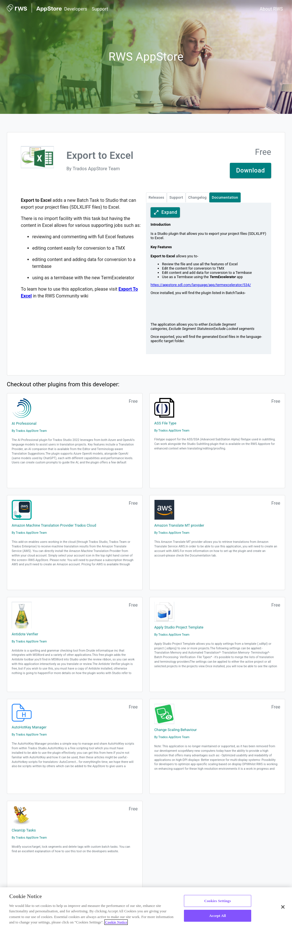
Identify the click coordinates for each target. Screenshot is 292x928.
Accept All (217, 915)
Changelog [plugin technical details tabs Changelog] (197, 197)
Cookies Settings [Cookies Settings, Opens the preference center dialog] (217, 901)
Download (250, 170)
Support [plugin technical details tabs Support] (176, 197)
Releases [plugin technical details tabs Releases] (156, 197)
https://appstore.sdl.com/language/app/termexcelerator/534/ (201, 285)
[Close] (283, 907)
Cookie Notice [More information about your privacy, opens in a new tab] (116, 922)
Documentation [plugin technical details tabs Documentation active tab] (225, 197)
